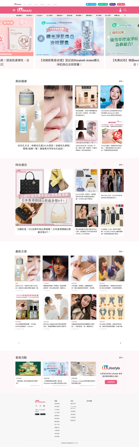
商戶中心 (112, 4)
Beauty (42, 4)
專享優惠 (57, 436)
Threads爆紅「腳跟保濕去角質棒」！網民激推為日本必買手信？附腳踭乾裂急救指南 (111, 148)
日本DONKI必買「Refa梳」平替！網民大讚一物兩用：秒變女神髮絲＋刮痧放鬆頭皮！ (86, 148)
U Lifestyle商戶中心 (73, 407)
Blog (48, 4)
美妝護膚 (19, 15)
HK (24, 4)
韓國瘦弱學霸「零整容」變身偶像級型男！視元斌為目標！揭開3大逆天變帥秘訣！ (55, 288)
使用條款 (73, 414)
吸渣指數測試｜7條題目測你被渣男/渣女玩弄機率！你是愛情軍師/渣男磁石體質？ (111, 288)
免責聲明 (73, 411)
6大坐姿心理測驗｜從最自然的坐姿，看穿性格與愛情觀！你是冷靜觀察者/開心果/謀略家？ (110, 326)
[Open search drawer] (125, 10)
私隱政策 (73, 417)
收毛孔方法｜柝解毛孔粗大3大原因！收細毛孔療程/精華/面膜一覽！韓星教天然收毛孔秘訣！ (27, 288)
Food (36, 4)
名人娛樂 (49, 15)
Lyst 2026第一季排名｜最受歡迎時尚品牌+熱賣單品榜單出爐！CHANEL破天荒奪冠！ (86, 196)
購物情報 (88, 15)
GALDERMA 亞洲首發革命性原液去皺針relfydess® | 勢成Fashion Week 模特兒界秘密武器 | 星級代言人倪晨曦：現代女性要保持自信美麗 (111, 115)
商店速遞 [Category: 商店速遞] (18, 322)
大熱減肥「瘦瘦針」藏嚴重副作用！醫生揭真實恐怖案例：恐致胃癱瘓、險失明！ (82, 288)
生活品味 (39, 15)
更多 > (121, 81)
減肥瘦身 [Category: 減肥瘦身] (74, 283)
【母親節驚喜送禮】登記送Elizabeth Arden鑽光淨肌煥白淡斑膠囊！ (55, 382)
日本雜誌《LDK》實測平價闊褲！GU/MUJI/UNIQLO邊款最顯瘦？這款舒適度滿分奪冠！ (111, 231)
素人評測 (57, 424)
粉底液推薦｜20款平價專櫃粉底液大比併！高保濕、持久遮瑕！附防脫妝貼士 (86, 113)
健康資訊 (59, 15)
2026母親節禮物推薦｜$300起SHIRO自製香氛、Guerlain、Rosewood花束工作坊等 (25, 326)
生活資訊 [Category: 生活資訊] (46, 283)
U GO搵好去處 (91, 4)
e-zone (55, 4)
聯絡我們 (73, 420)
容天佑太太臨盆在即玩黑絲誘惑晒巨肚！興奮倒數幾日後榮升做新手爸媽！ (54, 326)
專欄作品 (57, 427)
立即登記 (111, 382)
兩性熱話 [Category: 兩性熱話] (102, 283)
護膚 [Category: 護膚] (16, 283)
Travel (30, 4)
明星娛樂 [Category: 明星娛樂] (46, 322)
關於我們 (73, 403)
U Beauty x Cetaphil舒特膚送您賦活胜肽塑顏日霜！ (83, 382)
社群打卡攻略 (103, 4)
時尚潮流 (29, 15)
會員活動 (57, 433)
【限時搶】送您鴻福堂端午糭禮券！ (26, 382)
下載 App (121, 4)
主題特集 (57, 430)
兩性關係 (78, 15)
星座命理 (69, 15)
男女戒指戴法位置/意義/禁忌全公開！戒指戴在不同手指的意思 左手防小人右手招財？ (86, 231)
